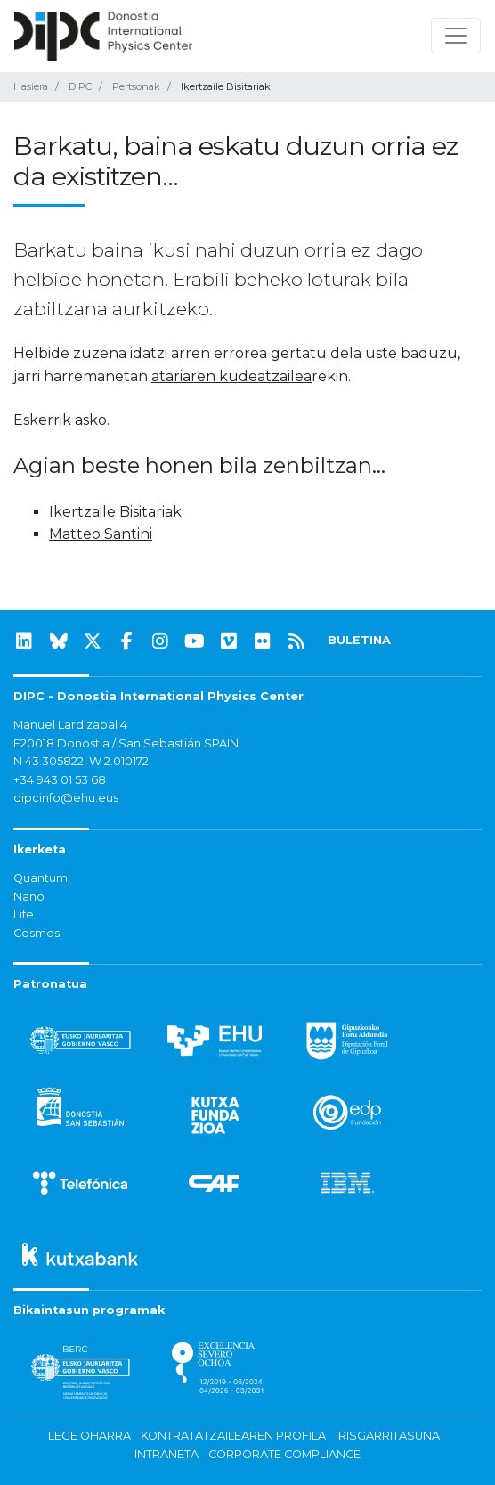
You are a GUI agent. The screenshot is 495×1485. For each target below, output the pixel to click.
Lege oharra (89, 1435)
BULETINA (359, 640)
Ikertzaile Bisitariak (115, 511)
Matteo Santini (100, 534)
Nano (29, 896)
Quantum (40, 878)
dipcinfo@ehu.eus (65, 797)
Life (23, 914)
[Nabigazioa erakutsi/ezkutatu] (456, 35)
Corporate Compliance (284, 1454)
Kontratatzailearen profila (233, 1435)
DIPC (80, 86)
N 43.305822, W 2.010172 (81, 761)
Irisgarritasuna (388, 1435)
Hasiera (30, 86)
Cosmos (36, 933)
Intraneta (166, 1454)
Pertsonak (136, 86)
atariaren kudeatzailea (231, 376)
